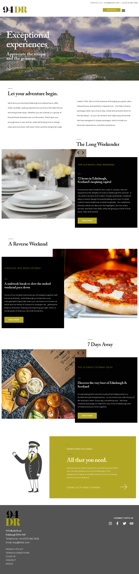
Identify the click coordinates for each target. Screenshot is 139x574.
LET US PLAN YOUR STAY (30, 67)
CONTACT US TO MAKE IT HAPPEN (83, 487)
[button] (100, 10)
